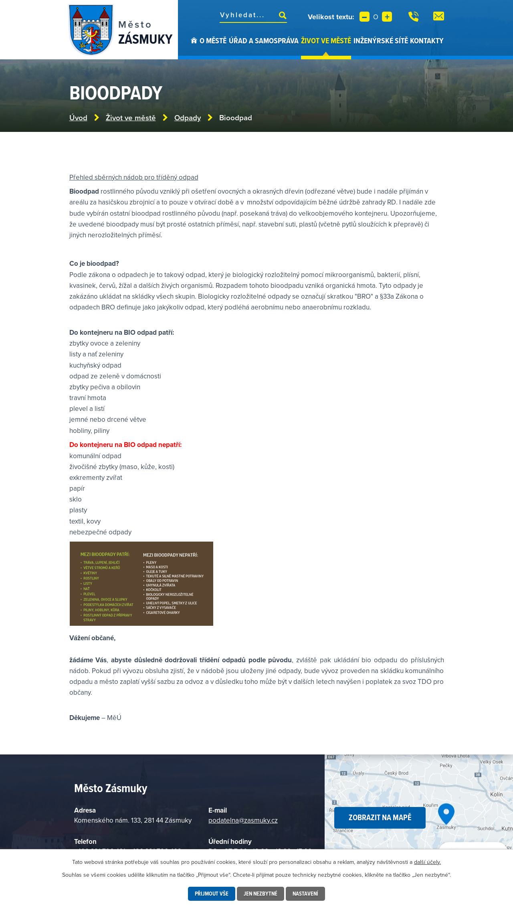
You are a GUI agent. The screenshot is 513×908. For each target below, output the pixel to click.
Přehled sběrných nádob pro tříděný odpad (133, 177)
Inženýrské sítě (380, 40)
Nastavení (305, 894)
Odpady (187, 117)
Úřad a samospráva (264, 40)
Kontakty (427, 40)
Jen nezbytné (260, 894)
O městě (213, 40)
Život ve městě (326, 40)
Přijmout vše (211, 894)
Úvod (194, 47)
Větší (387, 17)
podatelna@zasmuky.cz (243, 820)
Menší (365, 17)
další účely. (427, 862)
